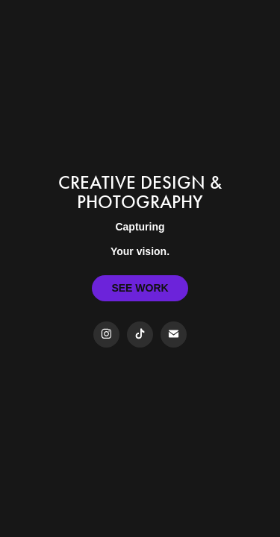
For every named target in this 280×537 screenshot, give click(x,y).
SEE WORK (139, 288)
